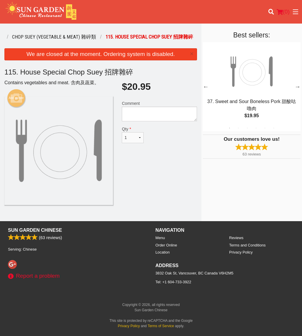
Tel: (173, 282)
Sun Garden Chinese (35, 230)
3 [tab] (247, 128)
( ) (283, 11)
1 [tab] (229, 128)
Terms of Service (161, 326)
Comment (159, 111)
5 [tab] (265, 128)
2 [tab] (238, 128)
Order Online (166, 245)
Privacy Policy (241, 252)
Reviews (236, 238)
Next (298, 87)
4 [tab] (256, 128)
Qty (133, 135)
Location (162, 252)
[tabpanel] (251, 87)
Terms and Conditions (247, 245)
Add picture (16, 98)
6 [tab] (274, 128)
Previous (206, 87)
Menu (160, 238)
